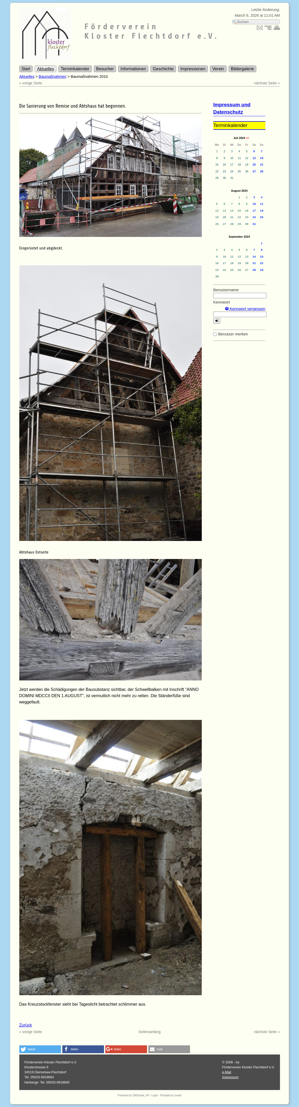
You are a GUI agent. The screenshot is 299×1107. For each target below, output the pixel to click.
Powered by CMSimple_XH (133, 1095)
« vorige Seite (30, 83)
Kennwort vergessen (245, 308)
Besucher (105, 69)
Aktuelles (45, 69)
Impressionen (192, 69)
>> (247, 137)
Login (154, 1095)
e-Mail (226, 1072)
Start (26, 69)
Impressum (230, 1077)
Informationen (133, 69)
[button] (40, 1049)
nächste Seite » (267, 83)
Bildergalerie (242, 69)
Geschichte (163, 69)
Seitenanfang (149, 1032)
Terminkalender (75, 69)
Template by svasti (170, 1095)
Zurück (25, 1025)
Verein (218, 69)
